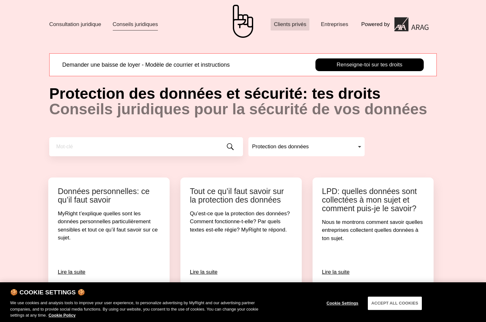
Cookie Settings (342, 305)
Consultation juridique (75, 24)
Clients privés (290, 24)
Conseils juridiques (135, 24)
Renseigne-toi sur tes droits (369, 65)
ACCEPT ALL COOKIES (394, 305)
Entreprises (334, 24)
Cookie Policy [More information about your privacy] (62, 317)
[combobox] (306, 146)
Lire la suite (71, 272)
